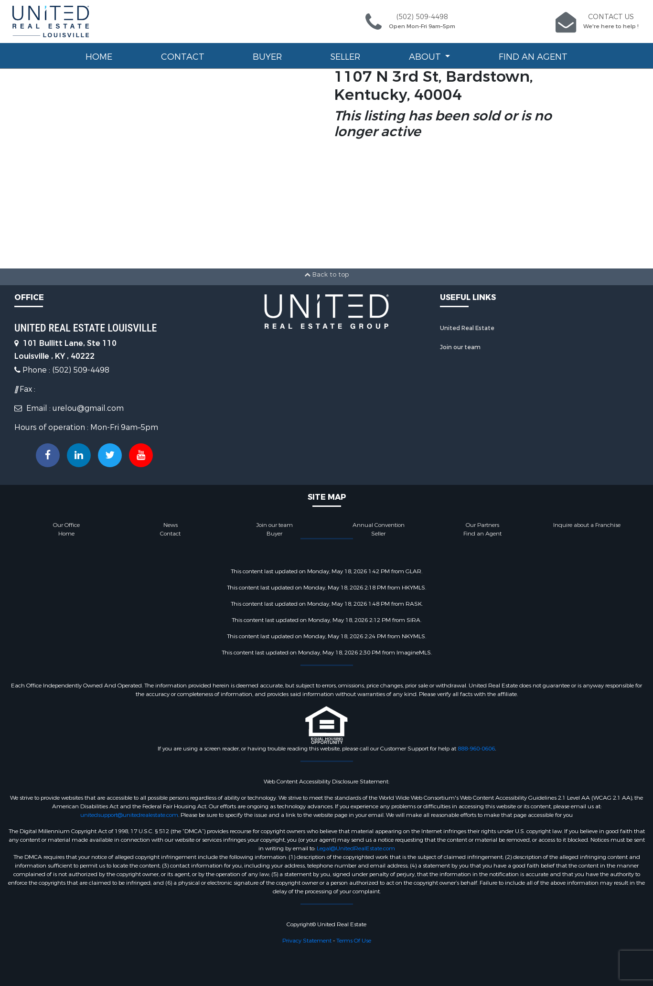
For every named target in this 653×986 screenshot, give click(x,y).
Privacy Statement (307, 940)
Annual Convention (379, 525)
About (426, 57)
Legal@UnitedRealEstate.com (356, 848)
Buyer (267, 57)
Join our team (460, 347)
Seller (345, 57)
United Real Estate (467, 328)
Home (99, 57)
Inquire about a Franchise (587, 525)
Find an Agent (533, 57)
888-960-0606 (476, 748)
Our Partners (482, 525)
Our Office (66, 525)
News (170, 525)
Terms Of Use (353, 940)
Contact (182, 57)
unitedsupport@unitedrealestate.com (129, 815)
